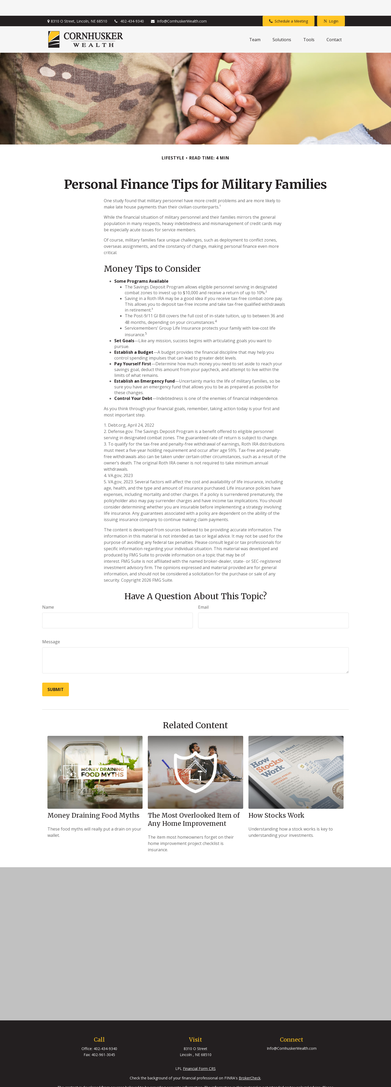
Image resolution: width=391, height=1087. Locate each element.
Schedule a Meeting (288, 5)
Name (48, 591)
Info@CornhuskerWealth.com (178, 5)
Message (51, 626)
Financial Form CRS (199, 1052)
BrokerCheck (249, 1062)
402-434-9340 (129, 5)
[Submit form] (55, 674)
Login (331, 5)
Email (203, 591)
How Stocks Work (276, 800)
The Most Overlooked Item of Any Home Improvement (194, 804)
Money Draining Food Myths (93, 800)
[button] (255, 24)
